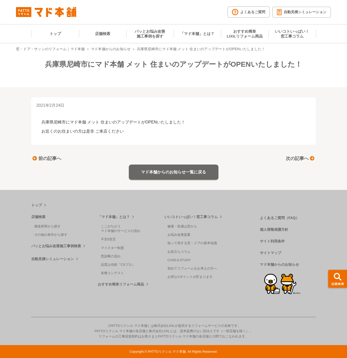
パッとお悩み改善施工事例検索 (56, 246)
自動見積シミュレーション (52, 259)
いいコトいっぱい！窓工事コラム (292, 34)
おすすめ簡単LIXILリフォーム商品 (245, 34)
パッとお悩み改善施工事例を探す (150, 34)
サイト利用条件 (272, 241)
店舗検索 (102, 33)
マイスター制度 (112, 248)
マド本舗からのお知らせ (111, 49)
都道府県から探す (47, 226)
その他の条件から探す (50, 235)
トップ (55, 33)
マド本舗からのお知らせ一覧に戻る (173, 172)
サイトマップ (270, 253)
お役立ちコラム (179, 252)
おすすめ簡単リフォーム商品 (121, 284)
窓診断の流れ (111, 256)
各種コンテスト (112, 273)
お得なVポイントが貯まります (190, 277)
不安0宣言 (108, 239)
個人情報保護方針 (274, 229)
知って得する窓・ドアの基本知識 (192, 243)
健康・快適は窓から (182, 226)
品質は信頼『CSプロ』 (118, 264)
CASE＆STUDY (179, 260)
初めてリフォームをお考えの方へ (192, 268)
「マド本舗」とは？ (197, 33)
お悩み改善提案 (179, 235)
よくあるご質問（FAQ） (279, 218)
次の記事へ (300, 158)
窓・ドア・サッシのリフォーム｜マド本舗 (50, 49)
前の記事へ (47, 158)
